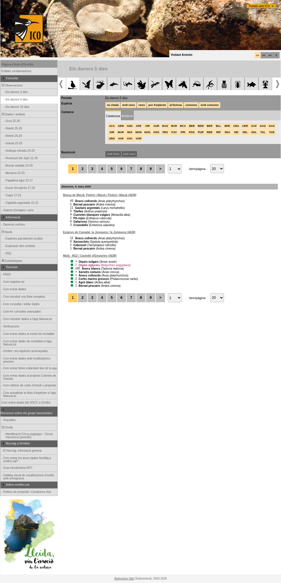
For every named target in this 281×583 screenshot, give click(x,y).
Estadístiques (11, 260)
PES (165, 132)
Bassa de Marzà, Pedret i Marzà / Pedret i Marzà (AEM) (99, 195)
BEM (201, 125)
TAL (262, 132)
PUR (201, 132)
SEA (227, 132)
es (263, 55)
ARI (147, 125)
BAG (165, 125)
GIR (111, 132)
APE (138, 125)
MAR (121, 132)
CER (245, 125)
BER (210, 125)
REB (210, 132)
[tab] (113, 115)
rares (141, 105)
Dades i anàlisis (13, 114)
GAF (254, 125)
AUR (156, 125)
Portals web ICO (259, 6)
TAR (271, 132)
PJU (174, 132)
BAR (174, 125)
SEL (245, 132)
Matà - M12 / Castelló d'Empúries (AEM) (90, 255)
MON (138, 132)
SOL (254, 132)
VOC (130, 138)
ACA (112, 125)
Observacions (12, 85)
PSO (192, 132)
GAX (272, 125)
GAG (263, 125)
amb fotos (113, 154)
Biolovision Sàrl (124, 578)
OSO (156, 132)
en (270, 55)
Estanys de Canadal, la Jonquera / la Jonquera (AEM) (99, 232)
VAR (120, 138)
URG (112, 138)
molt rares (128, 105)
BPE (227, 125)
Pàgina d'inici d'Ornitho (18, 64)
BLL (218, 125)
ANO (130, 125)
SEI (236, 132)
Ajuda (6, 232)
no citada (113, 105)
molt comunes (210, 105)
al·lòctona (176, 105)
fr (276, 55)
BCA (183, 125)
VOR (139, 138)
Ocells (7, 427)
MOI (129, 132)
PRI (183, 132)
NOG (147, 132)
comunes (191, 105)
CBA (236, 125)
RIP (218, 132)
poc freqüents (157, 105)
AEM (121, 125)
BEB (192, 125)
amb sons (129, 154)
